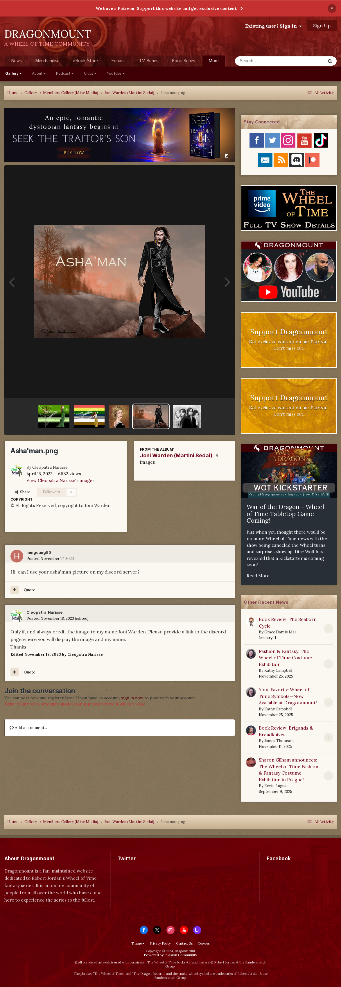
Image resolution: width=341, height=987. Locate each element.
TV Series (148, 61)
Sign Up (322, 25)
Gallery (13, 73)
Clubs (90, 73)
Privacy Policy (160, 943)
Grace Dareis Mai (280, 632)
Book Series (183, 61)
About (39, 73)
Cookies (203, 943)
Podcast (64, 73)
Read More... (260, 575)
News (16, 61)
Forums (118, 61)
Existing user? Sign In (273, 26)
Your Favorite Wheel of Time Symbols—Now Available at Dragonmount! (288, 696)
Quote (29, 589)
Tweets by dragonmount (143, 869)
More (214, 61)
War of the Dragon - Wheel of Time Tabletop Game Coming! (285, 513)
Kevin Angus (275, 785)
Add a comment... (28, 727)
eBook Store (85, 61)
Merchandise (47, 61)
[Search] (265, 61)
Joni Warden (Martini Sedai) (176, 455)
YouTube (116, 73)
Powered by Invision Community (170, 955)
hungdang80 (38, 553)
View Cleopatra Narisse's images (60, 480)
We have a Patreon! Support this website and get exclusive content (166, 8)
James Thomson (279, 740)
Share (22, 492)
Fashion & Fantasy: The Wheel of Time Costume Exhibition (285, 657)
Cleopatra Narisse (50, 467)
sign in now (132, 698)
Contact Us (184, 943)
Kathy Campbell (278, 670)
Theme (137, 943)
